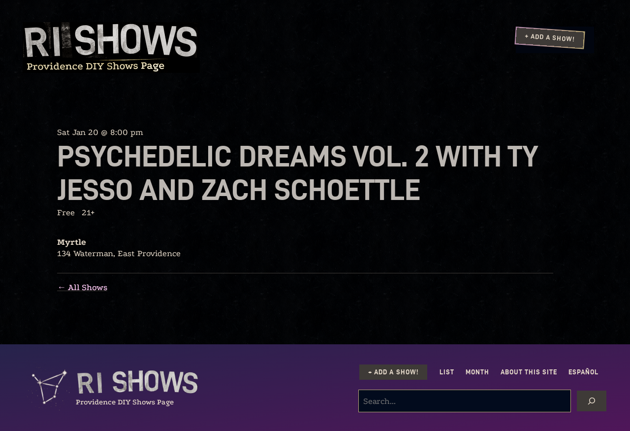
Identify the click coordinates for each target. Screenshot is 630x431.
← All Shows (82, 287)
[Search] (591, 401)
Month (477, 372)
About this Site (529, 372)
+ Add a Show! (550, 37)
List (447, 372)
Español (583, 372)
